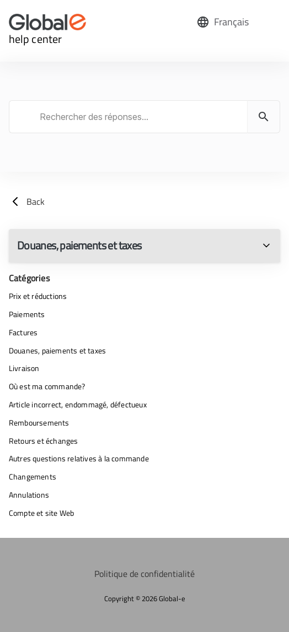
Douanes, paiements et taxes (57, 350)
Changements (32, 476)
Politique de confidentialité (144, 573)
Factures (23, 332)
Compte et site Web (41, 513)
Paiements (27, 314)
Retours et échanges (43, 440)
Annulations (29, 494)
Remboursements (39, 422)
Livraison (24, 368)
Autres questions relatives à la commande (79, 458)
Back (27, 201)
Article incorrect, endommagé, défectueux (78, 404)
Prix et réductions (38, 296)
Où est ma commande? (47, 386)
